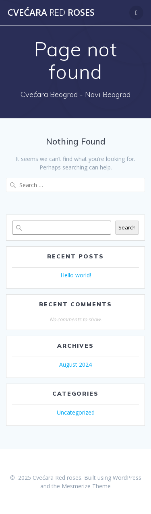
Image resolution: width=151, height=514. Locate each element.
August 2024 (75, 364)
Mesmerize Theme (86, 486)
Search (127, 227)
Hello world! (75, 275)
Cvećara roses (51, 12)
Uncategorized (76, 412)
